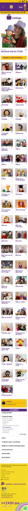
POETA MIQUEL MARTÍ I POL (5, 349)
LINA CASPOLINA (20, 210)
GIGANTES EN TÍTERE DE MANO (20, 179)
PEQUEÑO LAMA (5, 333)
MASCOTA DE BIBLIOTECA (19, 271)
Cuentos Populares (7, 420)
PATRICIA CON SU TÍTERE (20, 318)
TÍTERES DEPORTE (6, 395)
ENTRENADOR (19, 133)
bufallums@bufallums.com (7, 497)
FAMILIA (18, 149)
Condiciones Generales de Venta (7, 471)
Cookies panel (5, 479)
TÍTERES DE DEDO (7, 413)
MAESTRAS (4, 241)
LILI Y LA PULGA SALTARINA (5, 210)
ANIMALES (18, 72)
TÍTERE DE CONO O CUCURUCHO (11, 442)
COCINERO (18, 119)
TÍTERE (17, 348)
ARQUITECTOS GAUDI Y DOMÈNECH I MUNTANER (6, 89)
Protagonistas (6, 431)
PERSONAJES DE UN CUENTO (20, 333)
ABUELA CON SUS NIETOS (6, 73)
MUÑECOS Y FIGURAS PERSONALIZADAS (13, 446)
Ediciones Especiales (8, 429)
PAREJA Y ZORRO (20, 302)
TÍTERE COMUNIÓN (6, 364)
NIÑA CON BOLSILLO (4, 287)
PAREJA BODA (19, 286)
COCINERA (4, 119)
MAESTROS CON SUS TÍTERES (5, 271)
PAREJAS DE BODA (6, 317)
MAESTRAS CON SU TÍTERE (6, 256)
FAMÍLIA (18, 164)
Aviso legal (3, 470)
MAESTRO (18, 255)
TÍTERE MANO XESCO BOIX (5, 380)
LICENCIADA (19, 194)
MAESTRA (4, 225)
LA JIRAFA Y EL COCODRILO (5, 195)
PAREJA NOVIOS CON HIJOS (5, 302)
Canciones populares (7, 418)
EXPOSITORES (6, 453)
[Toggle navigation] (3, 6)
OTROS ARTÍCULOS (7, 449)
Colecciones (5, 432)
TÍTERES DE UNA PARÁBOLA (20, 380)
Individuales (5, 422)
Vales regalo (6, 457)
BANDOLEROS (19, 88)
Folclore (4, 424)
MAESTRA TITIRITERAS (19, 226)
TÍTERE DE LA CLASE (19, 364)
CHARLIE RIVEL (20, 105)
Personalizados (6, 427)
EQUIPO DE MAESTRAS (4, 149)
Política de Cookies (5, 477)
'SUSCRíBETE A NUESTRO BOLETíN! (13, 484)
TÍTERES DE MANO (7, 416)
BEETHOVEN (4, 105)
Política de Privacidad (5, 473)
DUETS (4, 438)
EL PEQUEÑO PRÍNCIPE (4, 134)
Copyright (3, 475)
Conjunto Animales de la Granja (10, 425)
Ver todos (23, 434)
